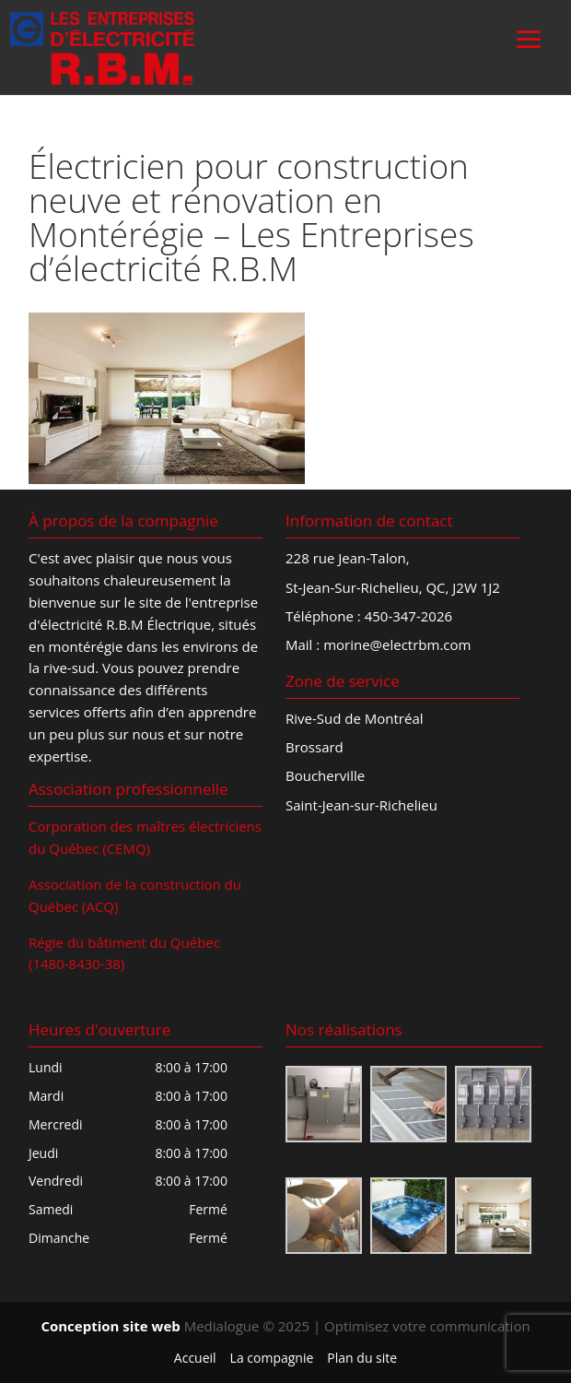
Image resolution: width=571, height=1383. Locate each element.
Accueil (195, 1357)
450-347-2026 (408, 616)
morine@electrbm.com (397, 644)
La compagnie (272, 1357)
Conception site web (110, 1326)
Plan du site (362, 1357)
